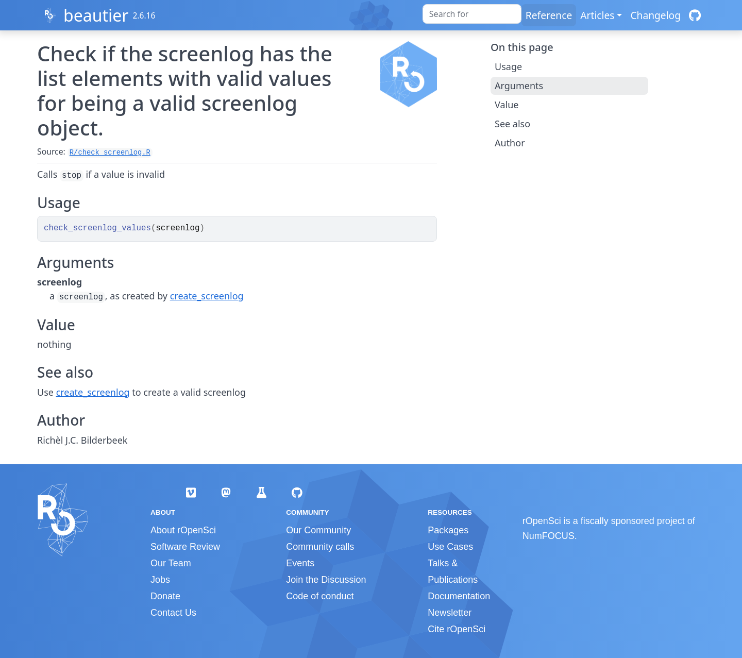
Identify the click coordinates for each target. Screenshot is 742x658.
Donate (165, 596)
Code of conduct (319, 596)
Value (506, 104)
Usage (508, 66)
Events (300, 563)
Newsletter (449, 613)
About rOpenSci (183, 530)
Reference (549, 15)
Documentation (459, 596)
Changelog (655, 15)
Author (510, 143)
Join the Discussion (326, 580)
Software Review (185, 547)
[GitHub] (695, 15)
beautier (96, 15)
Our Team (170, 563)
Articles (597, 15)
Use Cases (450, 547)
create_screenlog (207, 296)
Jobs (160, 580)
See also (512, 123)
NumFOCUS (548, 536)
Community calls (320, 547)
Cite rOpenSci (456, 629)
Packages (448, 530)
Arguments (519, 85)
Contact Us (173, 613)
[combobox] (472, 14)
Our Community (318, 530)
